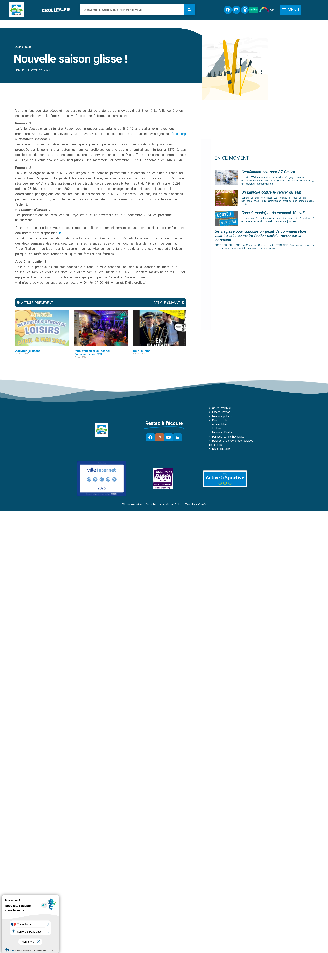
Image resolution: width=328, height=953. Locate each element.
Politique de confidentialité (228, 436)
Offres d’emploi (221, 408)
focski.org (179, 134)
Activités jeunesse (27, 351)
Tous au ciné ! (142, 351)
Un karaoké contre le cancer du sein (271, 192)
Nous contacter (221, 448)
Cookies (216, 428)
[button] (290, 10)
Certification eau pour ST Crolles (268, 172)
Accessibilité (219, 424)
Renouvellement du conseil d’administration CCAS (92, 352)
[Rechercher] (189, 9)
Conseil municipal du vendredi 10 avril (272, 212)
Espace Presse (221, 412)
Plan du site (219, 420)
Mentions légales (222, 432)
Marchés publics (222, 416)
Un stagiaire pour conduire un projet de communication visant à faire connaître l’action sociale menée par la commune (260, 235)
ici (60, 233)
